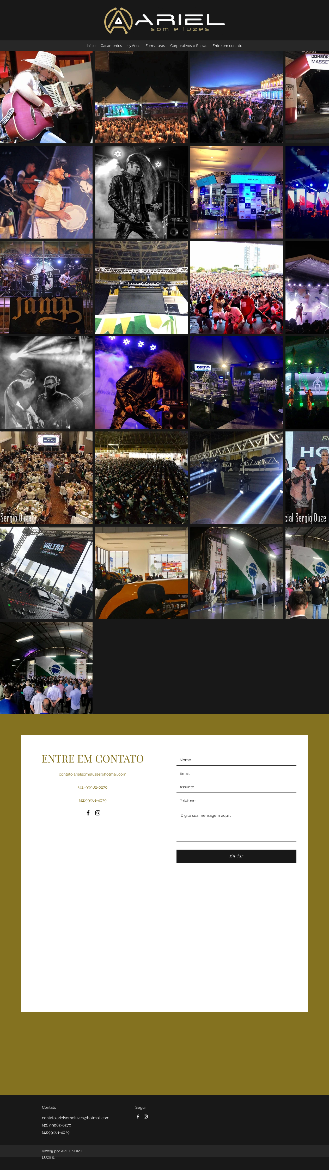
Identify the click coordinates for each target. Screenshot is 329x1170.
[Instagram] (97, 812)
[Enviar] (236, 856)
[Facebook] (88, 812)
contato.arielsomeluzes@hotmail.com (92, 774)
